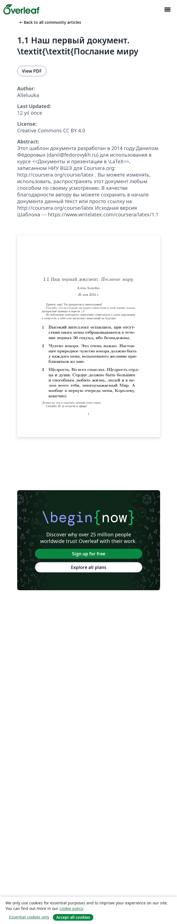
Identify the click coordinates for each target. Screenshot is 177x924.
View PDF (32, 71)
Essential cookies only (29, 917)
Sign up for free (88, 554)
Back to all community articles (49, 22)
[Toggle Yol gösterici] (167, 9)
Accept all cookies (73, 917)
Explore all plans (88, 567)
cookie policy (71, 908)
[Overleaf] (21, 9)
